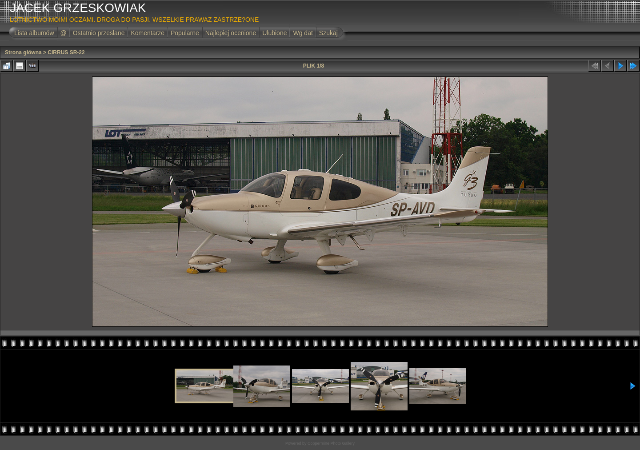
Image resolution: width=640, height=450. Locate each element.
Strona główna (23, 52)
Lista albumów (34, 32)
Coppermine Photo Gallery (331, 443)
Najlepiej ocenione (230, 32)
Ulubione (274, 32)
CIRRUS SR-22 (66, 52)
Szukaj (328, 32)
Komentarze (147, 32)
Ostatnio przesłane (99, 32)
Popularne (185, 32)
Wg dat (302, 32)
